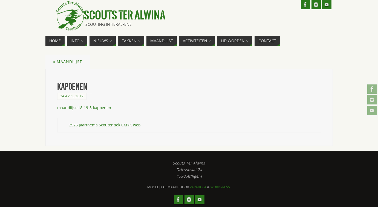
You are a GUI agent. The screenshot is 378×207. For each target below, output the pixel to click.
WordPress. (220, 187)
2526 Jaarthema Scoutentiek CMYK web (105, 124)
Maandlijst (67, 61)
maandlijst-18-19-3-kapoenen (84, 107)
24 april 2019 (72, 96)
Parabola (198, 187)
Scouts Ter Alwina (124, 15)
